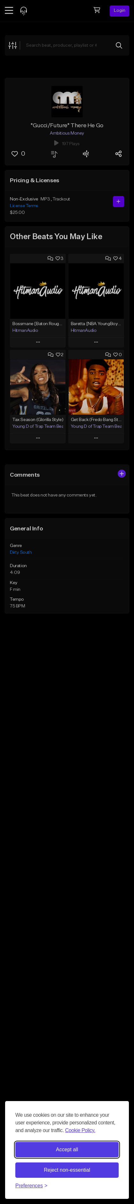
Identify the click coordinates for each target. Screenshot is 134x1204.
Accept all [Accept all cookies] (67, 1149)
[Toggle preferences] (31, 1186)
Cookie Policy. (80, 1130)
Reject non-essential (67, 1170)
